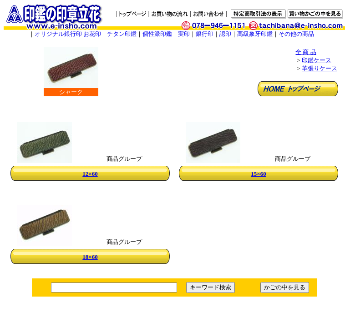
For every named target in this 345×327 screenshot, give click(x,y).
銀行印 (204, 33)
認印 (225, 33)
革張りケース (319, 68)
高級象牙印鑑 (255, 33)
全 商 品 (305, 52)
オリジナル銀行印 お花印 (68, 33)
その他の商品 (296, 33)
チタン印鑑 (122, 33)
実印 (184, 33)
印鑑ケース (316, 60)
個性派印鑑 (157, 33)
